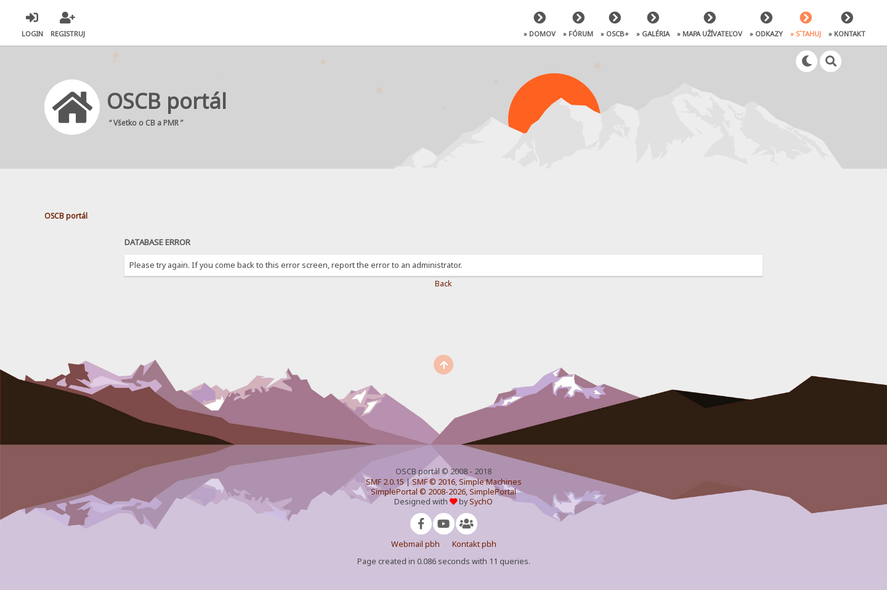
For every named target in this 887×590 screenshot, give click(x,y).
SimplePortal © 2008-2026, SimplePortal (443, 492)
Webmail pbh (415, 544)
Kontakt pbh (474, 544)
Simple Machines (490, 482)
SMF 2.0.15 (385, 482)
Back (443, 283)
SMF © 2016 (433, 482)
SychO (481, 501)
